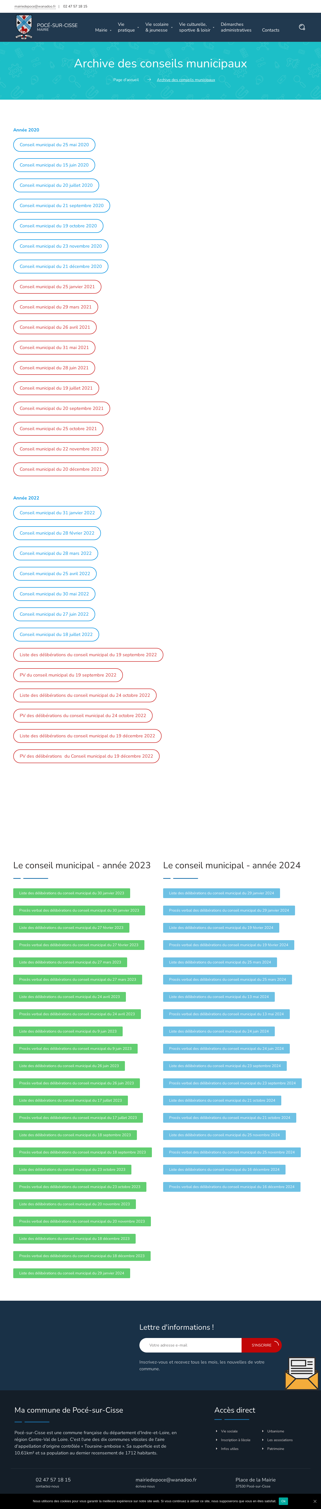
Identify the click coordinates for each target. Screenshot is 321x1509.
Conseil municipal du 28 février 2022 (57, 533)
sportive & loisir (194, 27)
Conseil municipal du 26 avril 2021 (55, 327)
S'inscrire (265, 1344)
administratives (236, 27)
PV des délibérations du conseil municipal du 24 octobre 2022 (83, 716)
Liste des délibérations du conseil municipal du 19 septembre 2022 (88, 655)
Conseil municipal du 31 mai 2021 (54, 348)
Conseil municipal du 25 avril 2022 (55, 574)
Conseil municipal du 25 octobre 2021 (58, 429)
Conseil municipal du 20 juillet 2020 (56, 185)
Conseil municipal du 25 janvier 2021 (57, 287)
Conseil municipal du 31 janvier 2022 (57, 513)
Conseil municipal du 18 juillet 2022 (56, 634)
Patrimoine (273, 1448)
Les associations (277, 1440)
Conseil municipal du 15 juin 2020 (54, 165)
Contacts (271, 30)
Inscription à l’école (233, 1440)
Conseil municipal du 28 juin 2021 (54, 368)
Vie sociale (227, 1431)
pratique (126, 27)
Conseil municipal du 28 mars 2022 (56, 553)
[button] (71, 893)
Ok (283, 1501)
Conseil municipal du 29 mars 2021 (56, 307)
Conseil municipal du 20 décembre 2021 (61, 469)
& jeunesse (157, 27)
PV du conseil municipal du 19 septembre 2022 (68, 675)
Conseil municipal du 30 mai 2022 (54, 594)
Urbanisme (273, 1431)
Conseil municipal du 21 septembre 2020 (62, 206)
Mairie (101, 30)
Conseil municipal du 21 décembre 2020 (61, 266)
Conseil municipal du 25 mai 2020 (54, 145)
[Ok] (314, 1501)
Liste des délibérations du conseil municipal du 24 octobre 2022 (85, 695)
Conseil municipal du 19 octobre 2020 (58, 226)
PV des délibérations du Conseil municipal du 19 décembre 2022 (86, 756)
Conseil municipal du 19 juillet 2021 (56, 388)
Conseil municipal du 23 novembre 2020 (61, 246)
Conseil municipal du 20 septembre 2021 (62, 408)
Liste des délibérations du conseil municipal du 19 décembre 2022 (87, 736)
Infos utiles (227, 1448)
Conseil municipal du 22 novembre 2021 (61, 449)
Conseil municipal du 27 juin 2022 (54, 614)
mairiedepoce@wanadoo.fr (35, 6)
